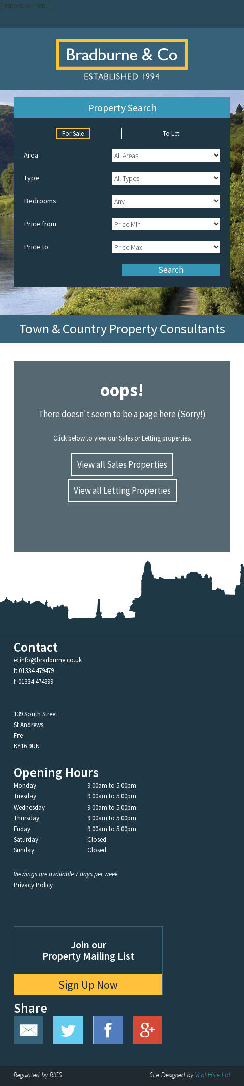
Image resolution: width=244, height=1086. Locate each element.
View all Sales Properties (122, 464)
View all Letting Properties (122, 490)
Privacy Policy (33, 885)
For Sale (73, 133)
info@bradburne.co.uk (51, 660)
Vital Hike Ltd (212, 1075)
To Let (171, 133)
